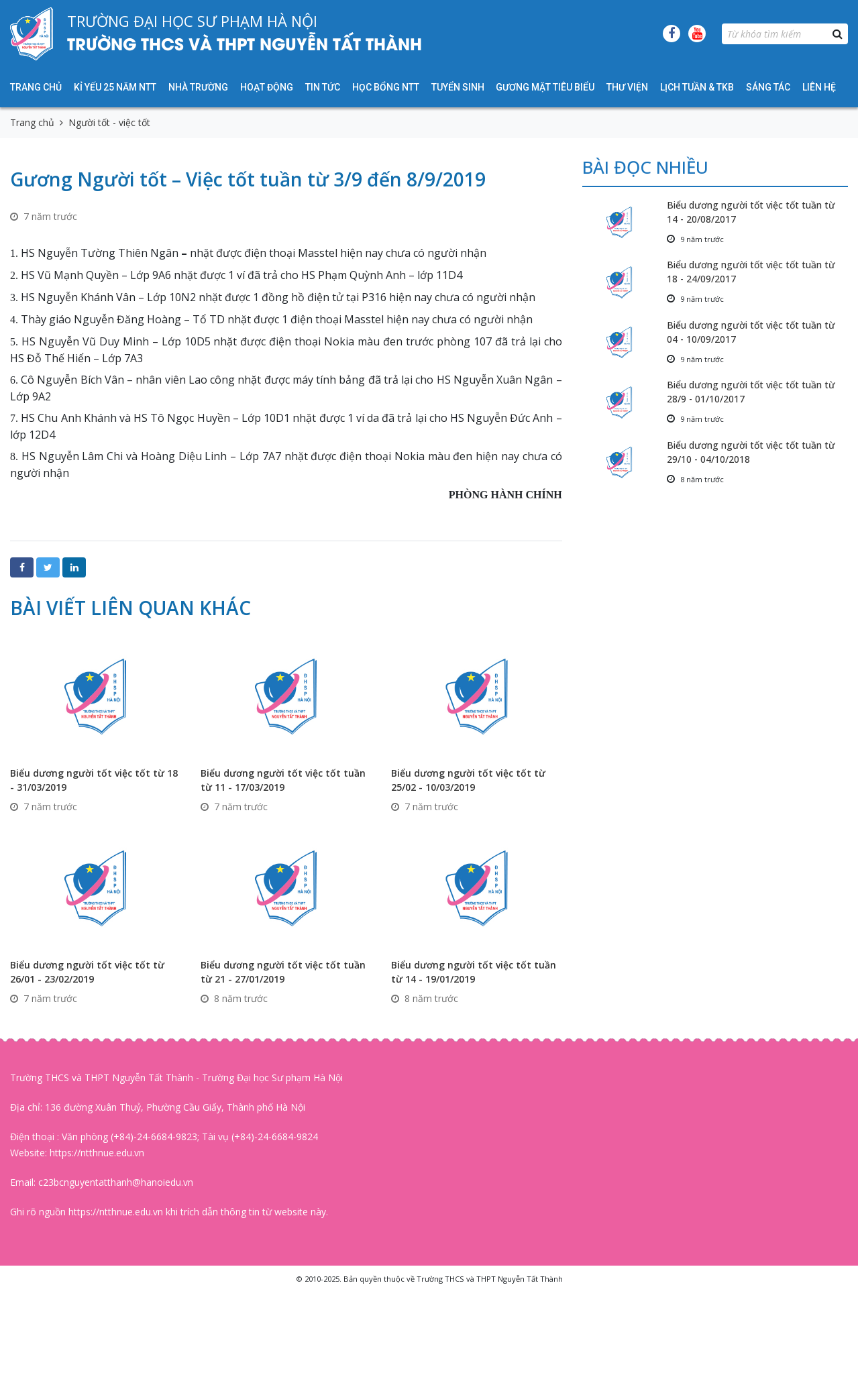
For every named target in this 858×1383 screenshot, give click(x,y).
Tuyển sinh (457, 87)
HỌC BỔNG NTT (385, 87)
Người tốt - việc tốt (109, 122)
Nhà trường (198, 87)
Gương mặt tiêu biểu (545, 87)
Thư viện (627, 87)
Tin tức (322, 87)
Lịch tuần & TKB (697, 87)
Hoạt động (266, 87)
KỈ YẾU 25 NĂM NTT (115, 87)
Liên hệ (819, 87)
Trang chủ (36, 87)
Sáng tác (768, 87)
